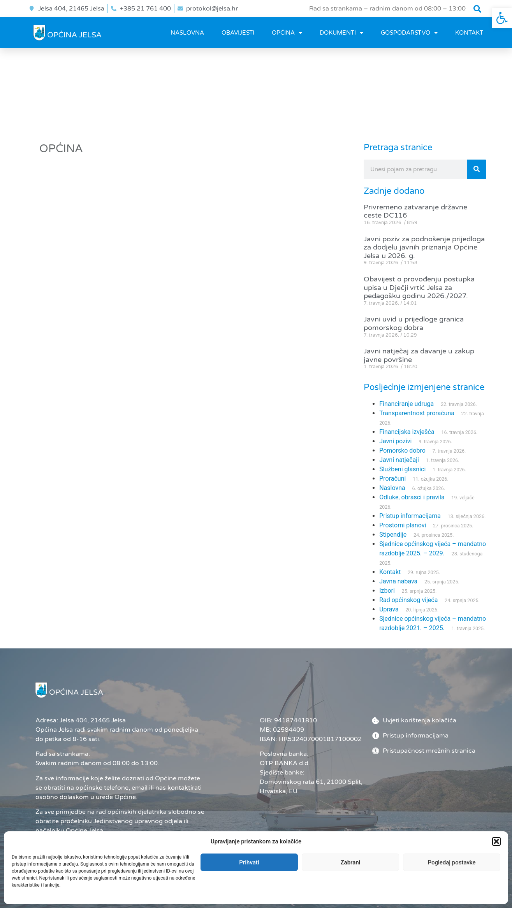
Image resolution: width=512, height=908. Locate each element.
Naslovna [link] (187, 32)
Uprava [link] (388, 609)
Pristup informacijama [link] (410, 516)
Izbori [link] (387, 590)
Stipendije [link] (392, 534)
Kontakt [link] (469, 32)
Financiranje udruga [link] (406, 403)
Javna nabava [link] (398, 581)
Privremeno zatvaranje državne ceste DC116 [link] (415, 211)
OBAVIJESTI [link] (238, 32)
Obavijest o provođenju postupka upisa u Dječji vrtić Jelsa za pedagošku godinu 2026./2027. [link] (419, 287)
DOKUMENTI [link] (341, 33)
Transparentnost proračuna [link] (416, 413)
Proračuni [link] (392, 478)
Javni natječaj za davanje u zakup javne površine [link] (419, 355)
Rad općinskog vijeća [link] (408, 600)
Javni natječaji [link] (399, 460)
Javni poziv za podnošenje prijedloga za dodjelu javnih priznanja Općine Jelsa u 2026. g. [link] (424, 247)
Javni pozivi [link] (395, 441)
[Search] (476, 169)
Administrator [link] (314, 889)
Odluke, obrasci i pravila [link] (411, 497)
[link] (502, 18)
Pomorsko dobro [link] (402, 450)
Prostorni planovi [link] (402, 525)
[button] (477, 9)
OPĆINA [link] (287, 33)
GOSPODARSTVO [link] (409, 33)
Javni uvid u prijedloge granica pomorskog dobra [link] (414, 323)
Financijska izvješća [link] (406, 432)
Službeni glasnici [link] (402, 469)
